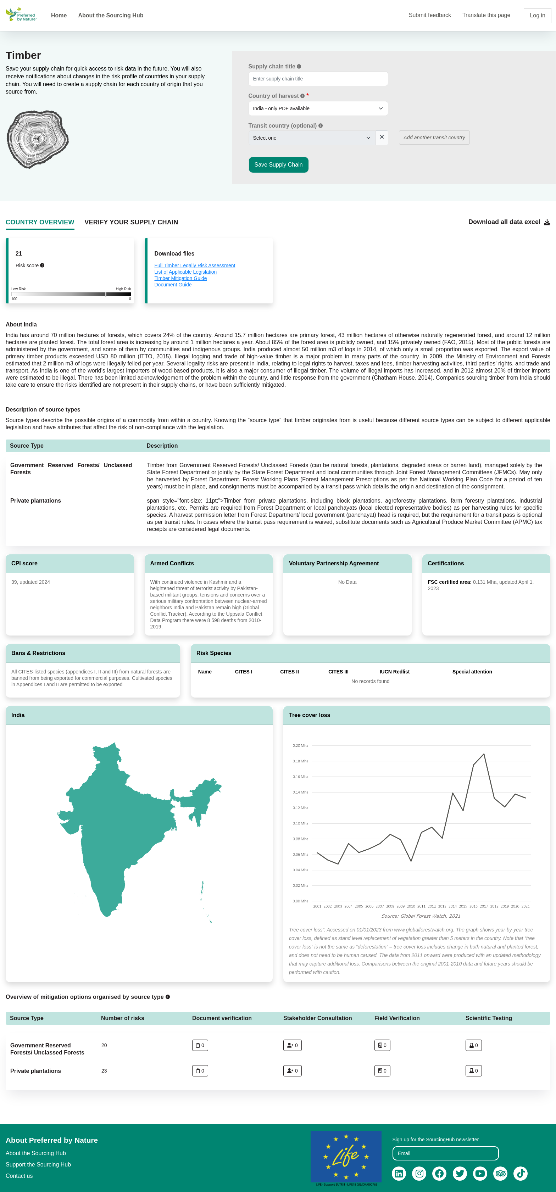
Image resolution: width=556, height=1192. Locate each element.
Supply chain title (275, 66)
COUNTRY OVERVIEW (40, 222)
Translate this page (486, 15)
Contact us (19, 1176)
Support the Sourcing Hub (38, 1165)
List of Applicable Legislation (186, 272)
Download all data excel (509, 221)
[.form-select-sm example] (319, 108)
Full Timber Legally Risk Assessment (195, 265)
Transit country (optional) (286, 126)
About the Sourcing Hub (110, 15)
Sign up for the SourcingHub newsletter (436, 1139)
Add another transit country (434, 137)
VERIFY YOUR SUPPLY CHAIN (131, 222)
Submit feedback (430, 15)
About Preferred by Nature (52, 1140)
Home (59, 15)
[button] (299, 66)
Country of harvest (277, 96)
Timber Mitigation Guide (181, 278)
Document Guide (173, 284)
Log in (537, 15)
